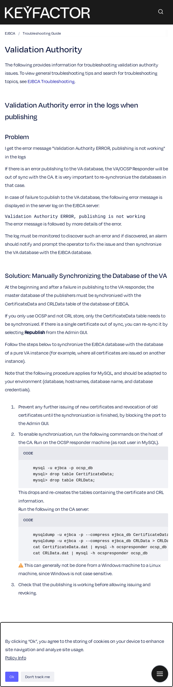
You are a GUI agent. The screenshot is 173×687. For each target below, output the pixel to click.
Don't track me (37, 676)
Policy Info (15, 658)
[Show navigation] (160, 674)
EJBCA (10, 33)
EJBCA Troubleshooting (51, 81)
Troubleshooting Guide (42, 33)
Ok (12, 676)
